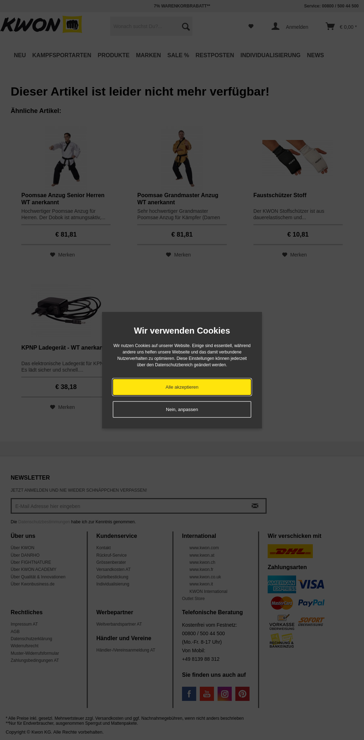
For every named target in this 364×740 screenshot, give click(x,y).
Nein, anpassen (182, 409)
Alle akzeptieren (182, 387)
